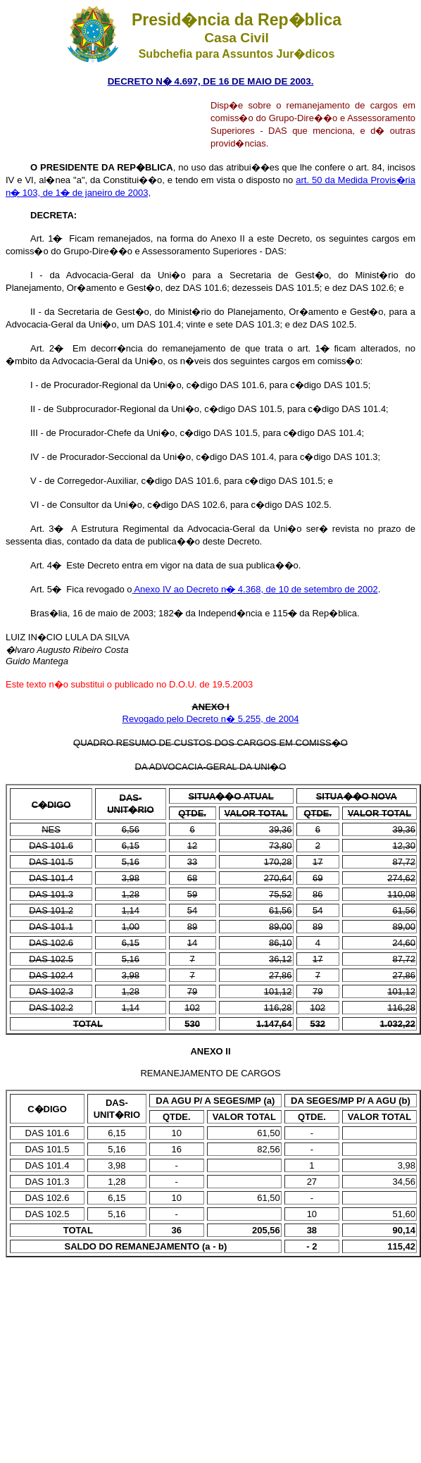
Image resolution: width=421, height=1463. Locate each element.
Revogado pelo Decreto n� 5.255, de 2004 (210, 719)
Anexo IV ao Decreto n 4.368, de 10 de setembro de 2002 (255, 589)
